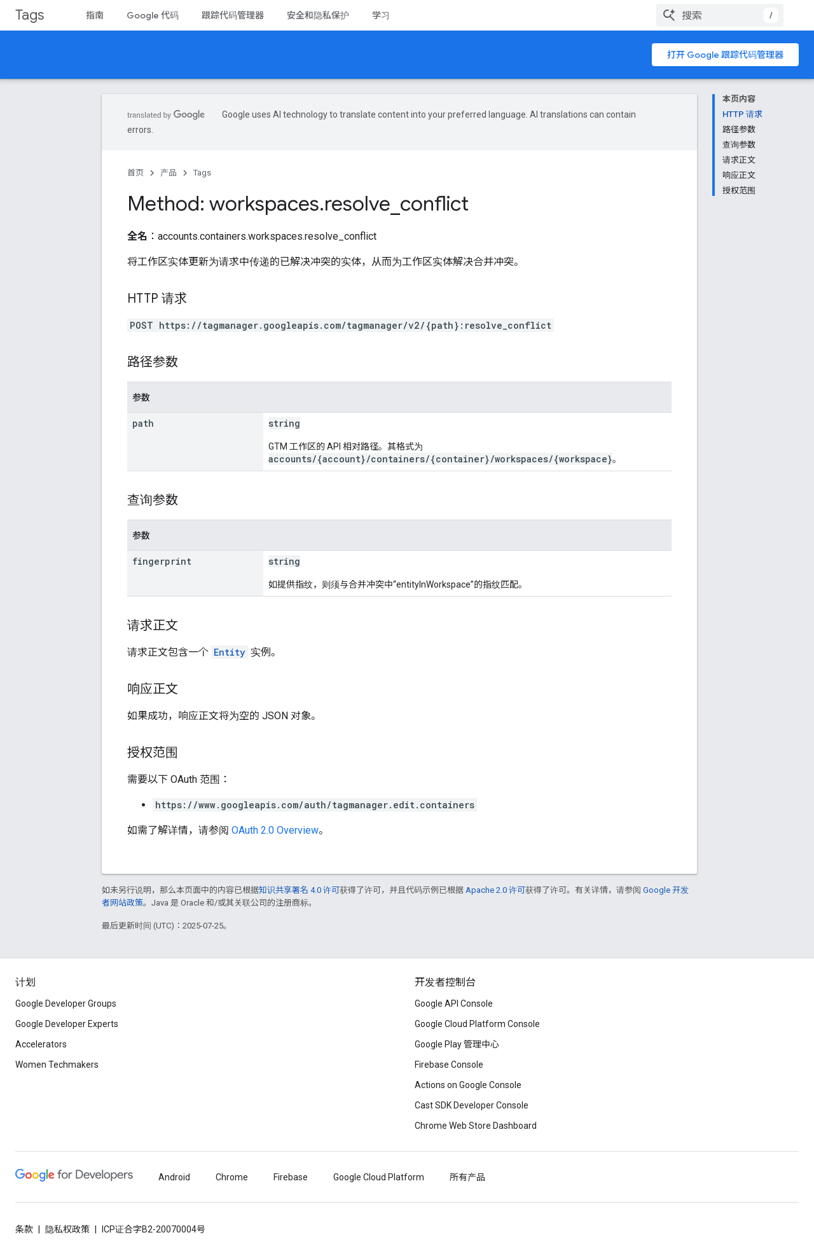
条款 (24, 1229)
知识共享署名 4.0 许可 (299, 890)
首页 (135, 172)
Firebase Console (449, 1064)
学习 (381, 15)
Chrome (232, 1177)
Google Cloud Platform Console (477, 1024)
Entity (229, 652)
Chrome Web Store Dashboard (476, 1126)
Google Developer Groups (65, 1003)
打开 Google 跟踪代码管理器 (725, 54)
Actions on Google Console (468, 1085)
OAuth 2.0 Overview (275, 830)
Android (174, 1177)
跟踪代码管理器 (233, 15)
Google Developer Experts (66, 1024)
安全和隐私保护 (318, 15)
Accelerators (41, 1044)
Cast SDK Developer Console (471, 1105)
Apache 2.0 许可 (495, 890)
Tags (29, 15)
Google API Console (454, 1003)
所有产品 (467, 1177)
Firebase (290, 1177)
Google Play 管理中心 (457, 1044)
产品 (168, 172)
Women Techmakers (57, 1064)
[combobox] (719, 15)
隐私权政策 (67, 1229)
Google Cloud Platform (378, 1177)
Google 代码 (153, 15)
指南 (95, 15)
